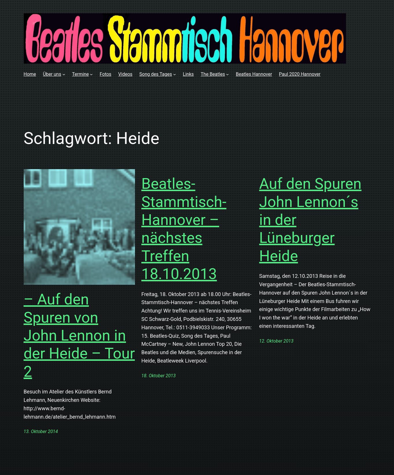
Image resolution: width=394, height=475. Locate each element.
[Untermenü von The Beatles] (227, 74)
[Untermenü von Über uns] (63, 74)
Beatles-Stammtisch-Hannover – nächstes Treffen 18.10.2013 (183, 229)
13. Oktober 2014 (41, 431)
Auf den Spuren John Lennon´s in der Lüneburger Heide (310, 220)
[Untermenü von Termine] (91, 74)
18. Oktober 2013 (158, 375)
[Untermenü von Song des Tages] (174, 74)
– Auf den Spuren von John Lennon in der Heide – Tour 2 (79, 335)
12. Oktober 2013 (276, 341)
